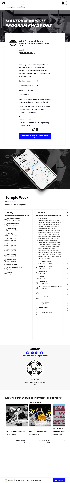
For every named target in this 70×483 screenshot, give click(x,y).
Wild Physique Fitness (31, 41)
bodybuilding (21, 7)
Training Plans (11, 7)
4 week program (21, 440)
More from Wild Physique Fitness (35, 356)
